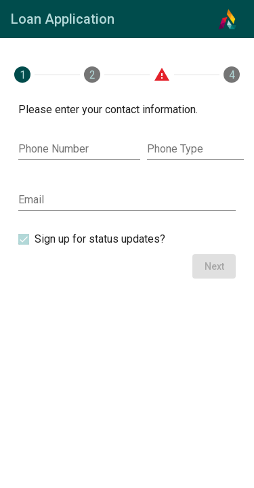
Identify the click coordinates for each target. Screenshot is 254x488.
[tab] (22, 75)
